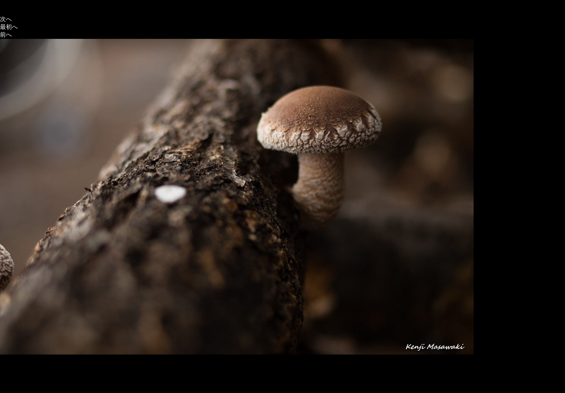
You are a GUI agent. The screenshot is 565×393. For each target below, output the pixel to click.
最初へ (9, 27)
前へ (6, 34)
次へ (6, 19)
